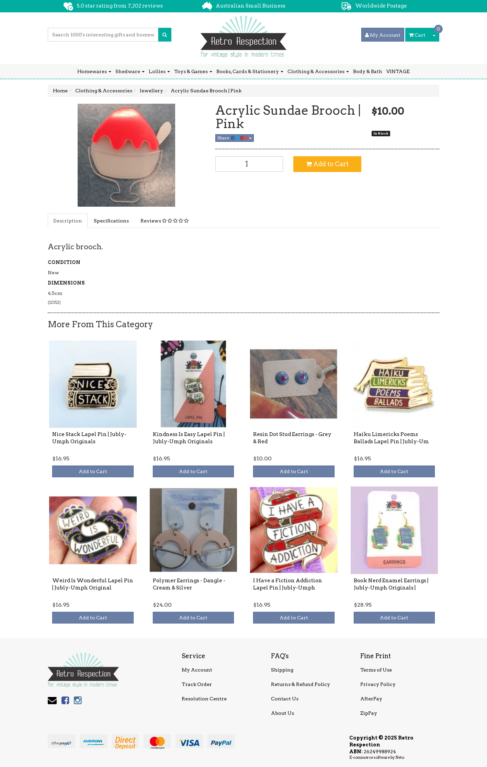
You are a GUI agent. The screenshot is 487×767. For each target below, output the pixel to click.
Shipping (282, 670)
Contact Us (284, 698)
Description (67, 221)
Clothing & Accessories (318, 71)
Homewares (94, 71)
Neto (399, 757)
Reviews (164, 221)
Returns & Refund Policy (300, 684)
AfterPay (371, 698)
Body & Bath (367, 71)
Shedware (130, 71)
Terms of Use (376, 670)
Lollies (159, 71)
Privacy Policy (378, 684)
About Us (282, 713)
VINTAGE (398, 71)
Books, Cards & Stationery (249, 71)
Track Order (197, 684)
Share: (234, 137)
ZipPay (368, 713)
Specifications (111, 221)
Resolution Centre (204, 698)
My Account (197, 670)
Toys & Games (193, 71)
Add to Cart (327, 164)
